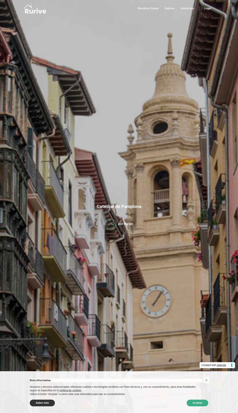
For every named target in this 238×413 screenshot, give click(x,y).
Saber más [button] (42, 402)
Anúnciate (187, 8)
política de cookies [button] (70, 390)
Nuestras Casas (148, 8)
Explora (170, 8)
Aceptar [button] (197, 402)
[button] (206, 380)
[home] (35, 8)
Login (207, 8)
